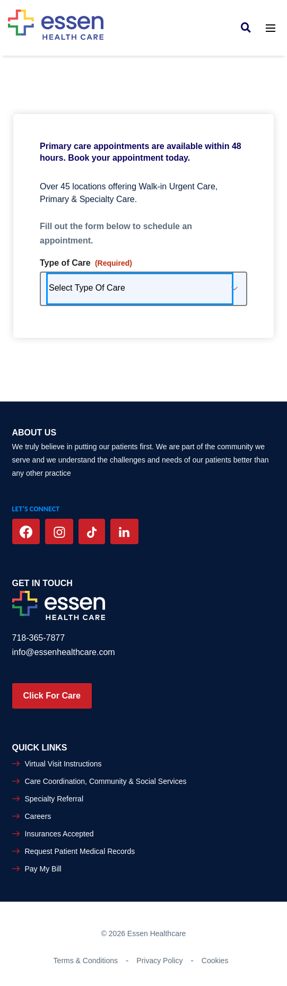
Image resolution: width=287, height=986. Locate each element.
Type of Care (86, 263)
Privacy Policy (159, 960)
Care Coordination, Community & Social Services (106, 781)
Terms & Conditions (86, 960)
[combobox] (143, 289)
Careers (38, 816)
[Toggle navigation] (270, 27)
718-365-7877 (38, 637)
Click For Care (52, 695)
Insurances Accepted (59, 834)
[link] (248, 27)
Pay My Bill (43, 869)
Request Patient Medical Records (80, 851)
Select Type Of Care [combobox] (87, 287)
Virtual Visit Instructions (63, 764)
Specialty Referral (54, 799)
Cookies (215, 960)
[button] (234, 288)
